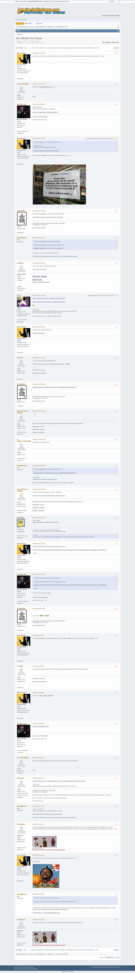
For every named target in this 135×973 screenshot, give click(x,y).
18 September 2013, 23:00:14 (39, 384)
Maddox (21, 778)
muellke (21, 517)
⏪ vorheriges (107, 42)
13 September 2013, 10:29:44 (39, 295)
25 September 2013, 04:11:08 (39, 574)
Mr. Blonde (22, 53)
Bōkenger (34, 282)
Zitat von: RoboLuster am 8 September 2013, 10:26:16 (47, 142)
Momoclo (37, 279)
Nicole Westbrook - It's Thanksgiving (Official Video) (46, 912)
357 (86, 48)
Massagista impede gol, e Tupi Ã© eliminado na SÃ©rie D (48, 217)
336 (33, 48)
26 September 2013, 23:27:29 (39, 608)
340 (43, 48)
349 (66, 48)
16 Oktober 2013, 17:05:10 (38, 894)
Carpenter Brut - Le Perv (38, 426)
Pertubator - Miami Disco (38, 432)
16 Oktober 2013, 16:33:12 (38, 855)
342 (48, 48)
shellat (21, 357)
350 (69, 48)
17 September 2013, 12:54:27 (39, 357)
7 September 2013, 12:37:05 (38, 83)
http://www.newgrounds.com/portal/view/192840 (45, 112)
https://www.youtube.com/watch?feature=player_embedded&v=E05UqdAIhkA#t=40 (54, 387)
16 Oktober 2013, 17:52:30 (38, 919)
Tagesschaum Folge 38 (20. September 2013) (45, 479)
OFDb (20, 34)
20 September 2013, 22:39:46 (39, 411)
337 (36, 48)
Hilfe (97, 967)
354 (79, 48)
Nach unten (19, 47)
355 (81, 48)
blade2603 (22, 211)
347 (60, 48)
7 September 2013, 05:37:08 (38, 53)
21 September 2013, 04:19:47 (39, 489)
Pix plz (34, 96)
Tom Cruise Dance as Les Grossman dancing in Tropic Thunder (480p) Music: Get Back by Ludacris (59, 781)
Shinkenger (40, 282)
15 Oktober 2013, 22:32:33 (38, 778)
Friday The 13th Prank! (39, 333)
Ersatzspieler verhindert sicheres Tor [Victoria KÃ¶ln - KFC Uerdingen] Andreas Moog (55, 256)
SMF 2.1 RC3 (17, 967)
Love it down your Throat (39, 269)
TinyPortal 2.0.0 (65, 971)
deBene (21, 263)
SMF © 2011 (23, 967)
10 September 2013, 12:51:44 (39, 237)
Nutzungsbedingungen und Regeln (106, 967)
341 (46, 48)
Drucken (116, 47)
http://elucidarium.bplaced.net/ (39, 373)
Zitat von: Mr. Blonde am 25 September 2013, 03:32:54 (47, 578)
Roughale (22, 824)
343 (50, 48)
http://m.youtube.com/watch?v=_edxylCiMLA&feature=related (49, 298)
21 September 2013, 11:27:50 (39, 517)
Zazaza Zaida (39, 276)
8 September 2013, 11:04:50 (38, 138)
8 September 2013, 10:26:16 (38, 104)
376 (98, 48)
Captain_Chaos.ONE (24, 441)
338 (38, 48)
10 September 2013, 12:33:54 (39, 210)
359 (91, 48)
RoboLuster (23, 104)
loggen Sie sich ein (51, 1)
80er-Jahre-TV (44, 760)
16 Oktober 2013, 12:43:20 (38, 806)
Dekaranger (46, 282)
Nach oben (19, 949)
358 (89, 48)
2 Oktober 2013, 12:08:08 (38, 692)
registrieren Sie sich (64, 1)
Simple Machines (30, 967)
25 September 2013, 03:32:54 (39, 543)
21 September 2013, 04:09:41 (39, 465)
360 (94, 48)
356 (84, 48)
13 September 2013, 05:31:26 (39, 263)
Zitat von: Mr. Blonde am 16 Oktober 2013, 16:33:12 (47, 897)
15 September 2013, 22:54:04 (39, 326)
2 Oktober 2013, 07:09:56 (38, 666)
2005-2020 (71, 971)
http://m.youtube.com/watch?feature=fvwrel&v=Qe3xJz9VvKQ (49, 301)
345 (55, 48)
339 (41, 48)
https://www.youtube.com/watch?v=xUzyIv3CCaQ (46, 522)
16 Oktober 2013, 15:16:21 (38, 824)
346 (58, 48)
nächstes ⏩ (115, 42)
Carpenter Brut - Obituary (38, 429)
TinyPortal (93, 967)
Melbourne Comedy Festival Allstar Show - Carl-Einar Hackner (49, 495)
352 (74, 48)
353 (76, 48)
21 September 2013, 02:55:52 (39, 439)
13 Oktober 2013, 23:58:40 (38, 757)
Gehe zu (102, 957)
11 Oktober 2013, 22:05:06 (38, 723)
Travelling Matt (23, 84)
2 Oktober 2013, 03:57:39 (38, 635)
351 (71, 48)
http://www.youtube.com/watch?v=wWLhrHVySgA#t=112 (47, 814)
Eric (20, 295)
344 (53, 48)
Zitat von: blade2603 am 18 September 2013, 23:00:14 (47, 469)
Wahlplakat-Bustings (45, 87)
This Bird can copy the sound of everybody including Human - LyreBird (51, 364)
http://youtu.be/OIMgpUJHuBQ (41, 726)
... (31, 48)
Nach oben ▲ (118, 967)
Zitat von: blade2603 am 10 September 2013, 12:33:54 (47, 241)
